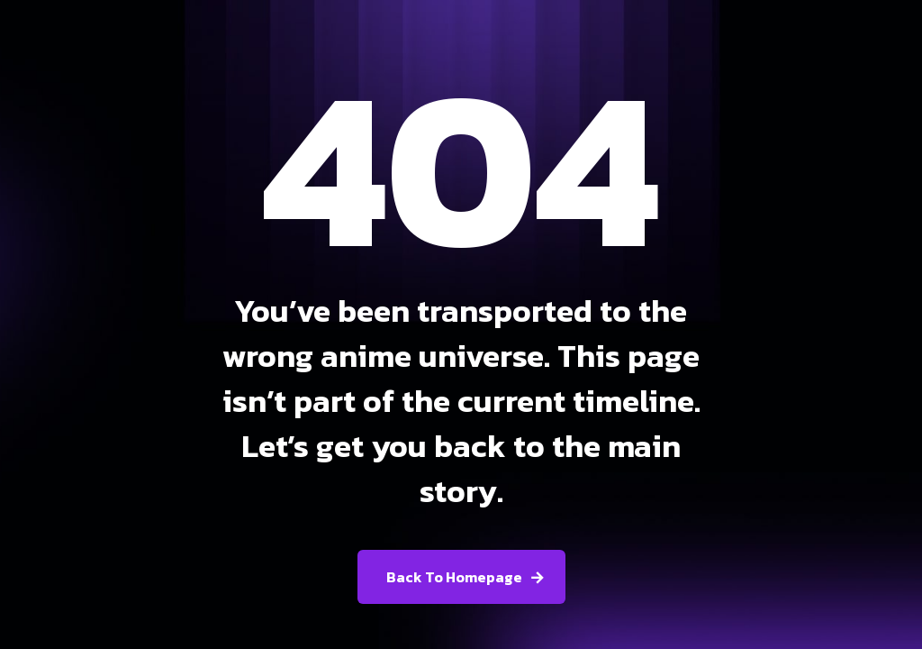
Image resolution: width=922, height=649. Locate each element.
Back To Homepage (454, 577)
